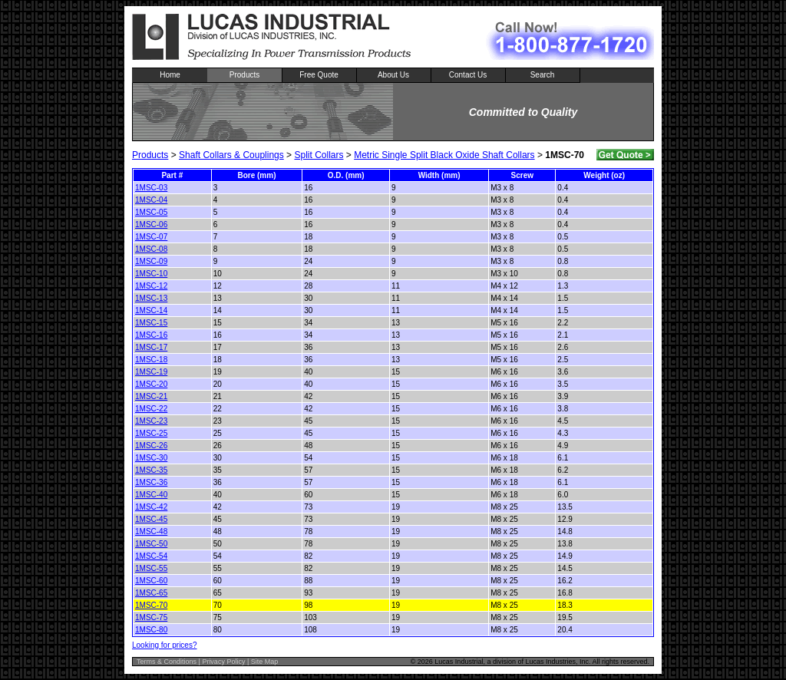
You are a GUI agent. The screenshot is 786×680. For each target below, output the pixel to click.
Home (170, 75)
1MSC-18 (151, 359)
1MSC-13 (151, 298)
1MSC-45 (151, 519)
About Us (393, 75)
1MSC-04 (151, 200)
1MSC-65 (151, 593)
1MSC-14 (151, 310)
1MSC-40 (151, 494)
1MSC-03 (151, 187)
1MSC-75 (151, 617)
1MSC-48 (151, 531)
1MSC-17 (151, 347)
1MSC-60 (151, 580)
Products (244, 75)
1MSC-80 (151, 630)
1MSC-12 (151, 286)
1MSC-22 (151, 408)
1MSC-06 (151, 224)
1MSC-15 (151, 323)
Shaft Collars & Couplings (231, 155)
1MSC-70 (151, 605)
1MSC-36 (151, 482)
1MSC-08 (151, 249)
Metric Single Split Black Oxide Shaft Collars (444, 155)
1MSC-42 (151, 507)
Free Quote (319, 75)
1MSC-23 (151, 421)
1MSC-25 (151, 433)
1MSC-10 (151, 273)
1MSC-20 (151, 384)
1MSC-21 (151, 396)
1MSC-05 (151, 212)
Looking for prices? (164, 645)
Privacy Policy (223, 661)
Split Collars (318, 155)
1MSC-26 (151, 445)
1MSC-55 (151, 568)
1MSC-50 (151, 544)
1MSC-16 (151, 335)
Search (542, 75)
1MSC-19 (151, 372)
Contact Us (468, 75)
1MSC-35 (151, 470)
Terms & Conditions (166, 661)
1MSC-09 (151, 261)
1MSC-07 (151, 237)
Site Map (265, 661)
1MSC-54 (151, 556)
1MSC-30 (151, 458)
